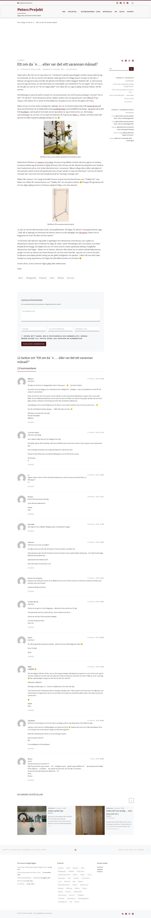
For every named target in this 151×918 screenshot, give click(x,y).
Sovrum (72, 895)
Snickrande (62, 895)
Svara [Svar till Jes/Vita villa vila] (31, 627)
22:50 (102, 601)
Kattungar (61, 878)
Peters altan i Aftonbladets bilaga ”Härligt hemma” (123, 85)
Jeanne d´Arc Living (45, 162)
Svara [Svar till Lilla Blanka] (31, 748)
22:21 (102, 578)
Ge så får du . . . (129, 102)
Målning (69, 888)
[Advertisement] (75, 41)
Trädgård (80, 895)
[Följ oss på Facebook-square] (121, 3)
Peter (113, 116)
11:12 (102, 432)
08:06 (102, 759)
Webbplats (81, 329)
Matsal (80, 881)
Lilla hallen (86, 878)
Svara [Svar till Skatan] (31, 656)
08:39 (102, 637)
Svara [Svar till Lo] (31, 486)
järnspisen (83, 232)
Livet (60, 881)
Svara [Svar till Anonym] (31, 514)
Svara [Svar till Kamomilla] (31, 531)
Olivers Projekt (129, 98)
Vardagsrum (62, 902)
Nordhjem (25, 112)
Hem (18, 22)
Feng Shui (80, 871)
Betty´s (76, 115)
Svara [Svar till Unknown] (31, 568)
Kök (69, 878)
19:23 (102, 475)
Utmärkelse (71, 898)
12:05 (102, 542)
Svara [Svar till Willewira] (31, 422)
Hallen (75, 874)
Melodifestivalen (64, 885)
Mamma (67, 881)
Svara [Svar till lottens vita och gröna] (31, 591)
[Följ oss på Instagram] (124, 3)
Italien (82, 874)
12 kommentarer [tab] (26, 368)
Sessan (68, 891)
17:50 (102, 524)
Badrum (75, 868)
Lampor (76, 878)
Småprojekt (78, 891)
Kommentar (28, 311)
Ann (45, 106)
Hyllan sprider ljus (55, 811)
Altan (68, 868)
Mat (74, 881)
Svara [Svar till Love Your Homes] (31, 464)
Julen (89, 874)
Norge (84, 888)
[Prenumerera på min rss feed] (117, 3)
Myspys (61, 888)
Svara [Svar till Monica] (31, 780)
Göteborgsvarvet (64, 874)
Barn (83, 868)
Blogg (23, 22)
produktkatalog (59, 109)
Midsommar (84, 885)
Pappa (60, 891)
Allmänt (61, 868)
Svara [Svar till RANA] (31, 710)
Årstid (77, 902)
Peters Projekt (27, 913)
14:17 (102, 496)
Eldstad (71, 871)
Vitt (71, 902)
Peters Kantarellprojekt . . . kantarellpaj (121, 95)
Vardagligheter (83, 898)
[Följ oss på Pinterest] (127, 3)
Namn (25, 329)
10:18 (102, 378)
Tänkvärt (61, 898)
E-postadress (56, 329)
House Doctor (92, 106)
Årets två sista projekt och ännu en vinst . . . (123, 91)
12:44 (102, 666)
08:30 (102, 720)
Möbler (77, 888)
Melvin (75, 885)
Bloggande (62, 871)
